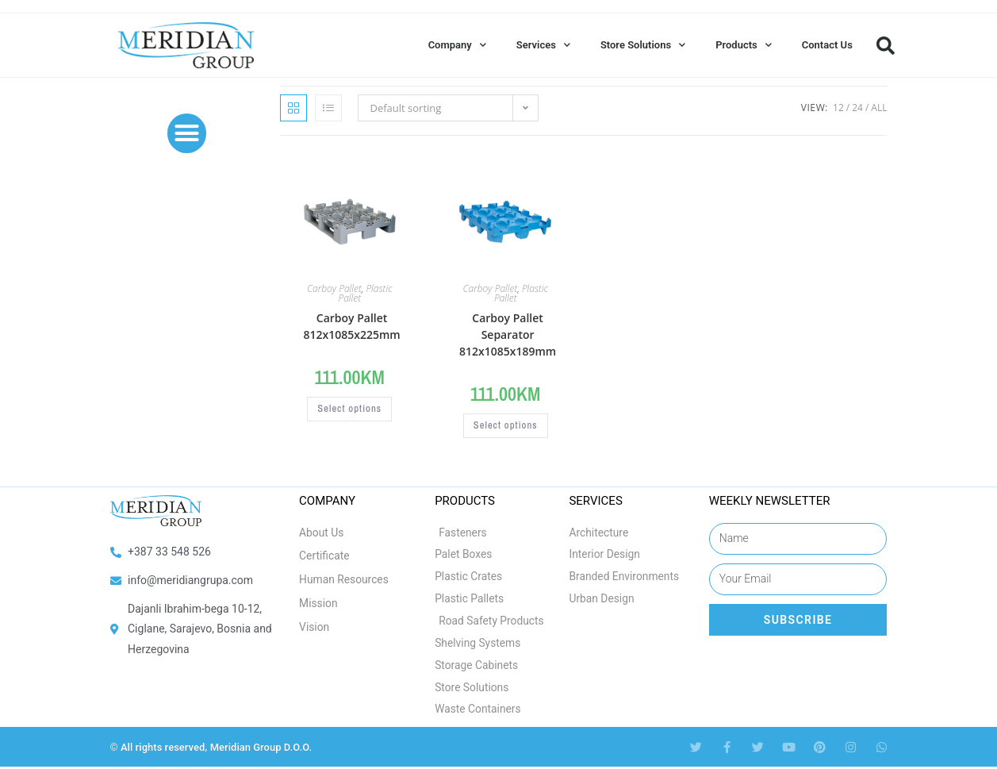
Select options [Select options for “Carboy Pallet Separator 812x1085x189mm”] (505, 426)
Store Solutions (642, 44)
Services (543, 44)
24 (857, 107)
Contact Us (827, 45)
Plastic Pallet (365, 293)
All (879, 107)
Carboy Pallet (334, 288)
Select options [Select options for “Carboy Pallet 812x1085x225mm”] (350, 409)
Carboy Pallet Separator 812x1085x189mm (507, 334)
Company (457, 44)
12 (838, 107)
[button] (886, 45)
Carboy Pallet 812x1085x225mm (352, 326)
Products (743, 44)
